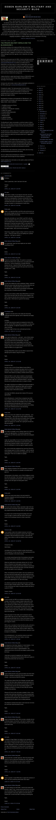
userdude (7, 175)
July (41, 122)
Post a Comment (5, 807)
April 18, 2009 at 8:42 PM (12, 205)
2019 (40, 88)
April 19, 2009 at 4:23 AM (12, 237)
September (43, 118)
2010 (40, 107)
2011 (40, 105)
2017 (40, 92)
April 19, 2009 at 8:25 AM (12, 307)
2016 (40, 94)
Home (18, 809)
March (41, 146)
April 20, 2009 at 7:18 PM (12, 771)
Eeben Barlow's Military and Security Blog (28, 8)
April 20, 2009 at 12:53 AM (13, 593)
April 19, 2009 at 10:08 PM (13, 541)
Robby (6, 209)
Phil (5, 192)
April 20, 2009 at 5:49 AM (12, 713)
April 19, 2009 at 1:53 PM (12, 425)
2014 (40, 99)
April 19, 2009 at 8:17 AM (12, 254)
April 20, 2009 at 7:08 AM (12, 751)
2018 (40, 90)
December (42, 111)
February (42, 148)
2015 (40, 97)
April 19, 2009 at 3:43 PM (12, 489)
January (42, 150)
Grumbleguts (8, 311)
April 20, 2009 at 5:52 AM (12, 733)
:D (5, 775)
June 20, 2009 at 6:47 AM (12, 781)
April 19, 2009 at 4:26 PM (12, 501)
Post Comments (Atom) (13, 812)
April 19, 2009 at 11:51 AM (13, 361)
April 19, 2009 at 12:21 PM (13, 409)
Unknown (7, 530)
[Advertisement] (45, 74)
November (42, 113)
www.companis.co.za (6, 161)
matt (6, 597)
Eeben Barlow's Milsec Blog (33, 16)
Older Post (32, 809)
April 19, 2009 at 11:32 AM (13, 331)
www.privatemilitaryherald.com (8, 62)
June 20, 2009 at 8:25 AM (12, 803)
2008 (40, 152)
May (41, 126)
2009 (40, 109)
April (41, 128)
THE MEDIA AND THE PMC (46, 139)
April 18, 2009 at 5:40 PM (12, 188)
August (42, 120)
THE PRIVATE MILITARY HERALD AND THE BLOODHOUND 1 (46, 136)
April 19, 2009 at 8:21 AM (12, 277)
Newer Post (3, 809)
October (42, 115)
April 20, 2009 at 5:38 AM (12, 667)
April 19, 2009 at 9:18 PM (12, 526)
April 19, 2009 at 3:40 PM (12, 462)
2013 (40, 101)
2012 (40, 103)
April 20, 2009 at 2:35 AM (12, 639)
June (41, 124)
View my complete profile (28, 38)
